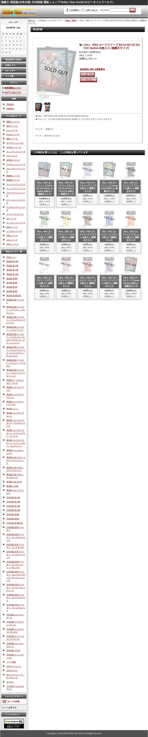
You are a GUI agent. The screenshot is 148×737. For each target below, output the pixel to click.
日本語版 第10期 (13, 510)
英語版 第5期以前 (13, 296)
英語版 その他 (12, 486)
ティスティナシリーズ (15, 223)
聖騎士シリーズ (13, 122)
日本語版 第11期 (13, 506)
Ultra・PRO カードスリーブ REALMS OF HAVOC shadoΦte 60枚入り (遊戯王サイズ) (44, 188)
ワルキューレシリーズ (15, 164)
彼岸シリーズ (12, 126)
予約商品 (10, 104)
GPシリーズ (11, 219)
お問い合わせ (92, 10)
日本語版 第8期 (12, 519)
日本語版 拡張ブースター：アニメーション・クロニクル (15, 565)
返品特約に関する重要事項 (92, 69)
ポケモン (10, 682)
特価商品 (10, 109)
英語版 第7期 (11, 287)
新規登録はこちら (13, 88)
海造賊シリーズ (13, 180)
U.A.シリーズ (12, 130)
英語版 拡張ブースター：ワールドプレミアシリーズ (15, 320)
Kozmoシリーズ (12, 134)
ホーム (32, 20)
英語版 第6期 (11, 291)
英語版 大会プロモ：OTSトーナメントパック (15, 460)
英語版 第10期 (12, 274)
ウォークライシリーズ (15, 189)
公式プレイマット (13, 666)
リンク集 (9, 76)
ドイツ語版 (11, 662)
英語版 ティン (12, 409)
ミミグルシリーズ (13, 231)
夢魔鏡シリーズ (13, 176)
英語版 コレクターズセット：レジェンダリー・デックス (15, 433)
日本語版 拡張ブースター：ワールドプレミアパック (15, 588)
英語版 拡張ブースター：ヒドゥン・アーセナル (15, 363)
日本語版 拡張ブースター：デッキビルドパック (15, 537)
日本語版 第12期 (13, 502)
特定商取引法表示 (13, 59)
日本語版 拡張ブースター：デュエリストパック (15, 555)
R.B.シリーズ (11, 240)
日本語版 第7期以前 (14, 523)
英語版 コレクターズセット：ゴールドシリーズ (15, 423)
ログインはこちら (13, 92)
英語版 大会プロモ (14, 482)
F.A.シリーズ (11, 156)
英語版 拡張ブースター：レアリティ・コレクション (15, 310)
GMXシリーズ (12, 244)
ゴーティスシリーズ (14, 214)
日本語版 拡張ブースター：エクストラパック (15, 598)
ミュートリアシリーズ (15, 184)
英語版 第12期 (12, 266)
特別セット (11, 257)
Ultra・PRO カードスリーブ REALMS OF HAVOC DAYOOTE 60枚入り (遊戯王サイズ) (66, 188)
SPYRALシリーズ (13, 147)
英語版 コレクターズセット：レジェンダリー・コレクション (15, 443)
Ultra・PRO (70, 20)
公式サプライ (12, 670)
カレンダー (10, 70)
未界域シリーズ (13, 160)
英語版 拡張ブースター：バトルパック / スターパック (15, 373)
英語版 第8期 (11, 283)
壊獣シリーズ (12, 139)
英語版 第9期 (11, 279)
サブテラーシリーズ (14, 143)
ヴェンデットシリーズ (15, 152)
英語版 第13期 (12, 261)
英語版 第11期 (12, 270)
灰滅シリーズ (12, 227)
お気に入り (10, 65)
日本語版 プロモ (13, 650)
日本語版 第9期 (12, 514)
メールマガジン (12, 714)
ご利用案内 (74, 10)
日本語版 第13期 (13, 497)
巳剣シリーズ (12, 236)
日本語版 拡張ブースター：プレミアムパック (15, 608)
